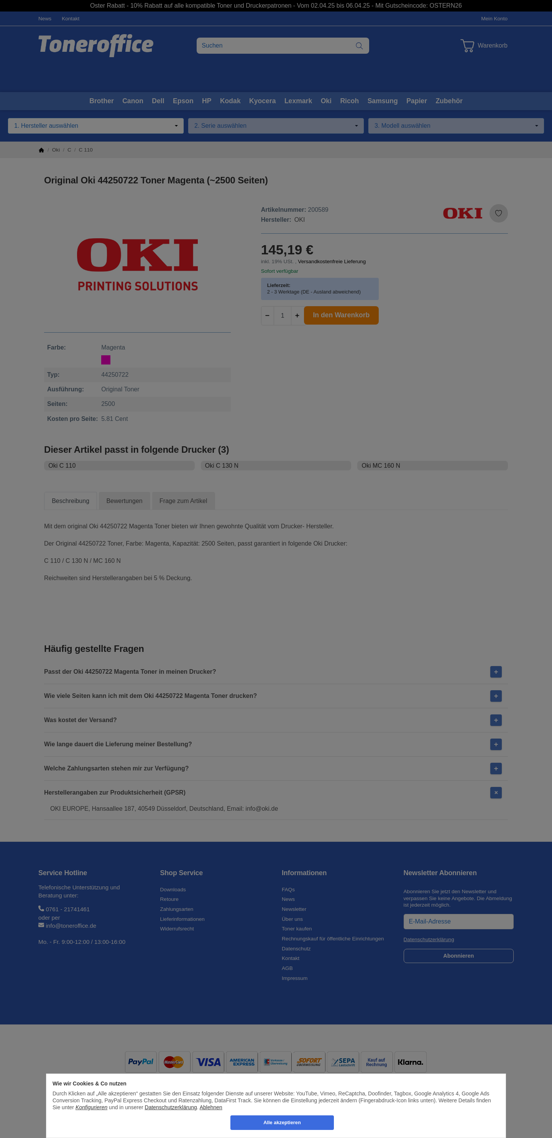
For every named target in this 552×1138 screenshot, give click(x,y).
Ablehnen (211, 1107)
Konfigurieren (91, 1107)
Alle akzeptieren (282, 1122)
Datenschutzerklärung (171, 1107)
